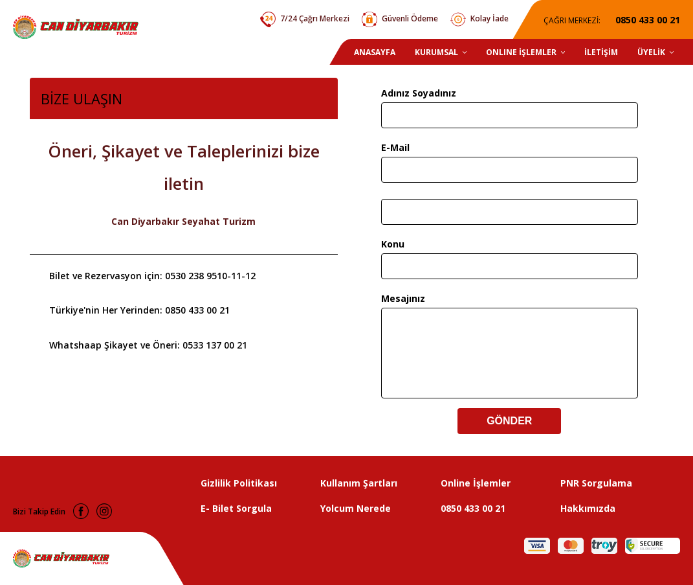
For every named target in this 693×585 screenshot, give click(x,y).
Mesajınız (403, 298)
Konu (392, 244)
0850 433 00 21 (473, 508)
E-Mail (395, 147)
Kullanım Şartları (358, 483)
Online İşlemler (476, 483)
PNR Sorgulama (596, 483)
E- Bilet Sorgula (236, 508)
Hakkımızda (587, 508)
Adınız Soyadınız (418, 93)
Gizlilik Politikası (239, 483)
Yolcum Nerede (355, 508)
